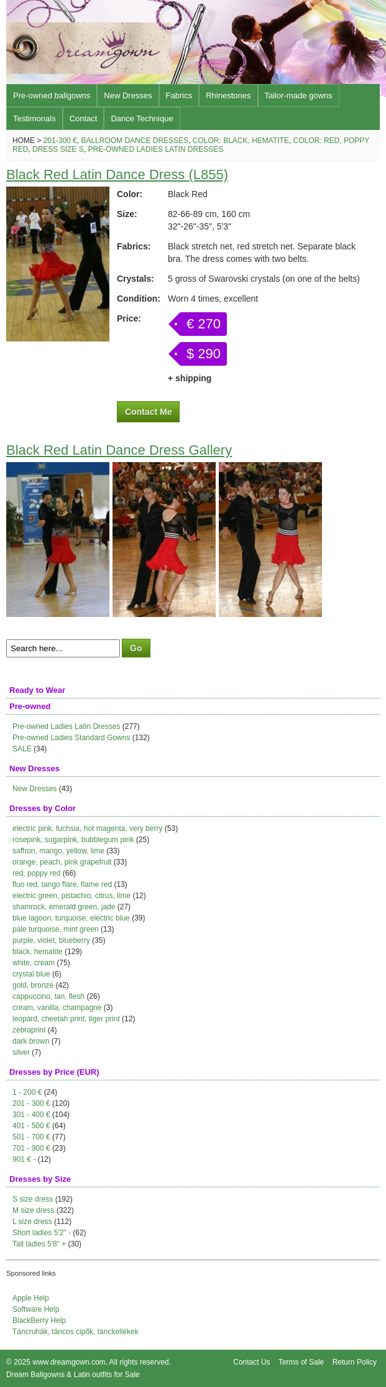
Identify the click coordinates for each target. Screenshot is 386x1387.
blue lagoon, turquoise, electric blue (71, 918)
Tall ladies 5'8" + (39, 1244)
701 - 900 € (31, 1148)
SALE (22, 749)
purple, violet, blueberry (51, 940)
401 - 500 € (31, 1125)
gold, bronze (32, 985)
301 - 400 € (31, 1114)
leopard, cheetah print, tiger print (66, 1018)
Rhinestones (228, 95)
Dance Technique (142, 118)
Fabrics (179, 95)
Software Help (35, 1309)
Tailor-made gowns (299, 95)
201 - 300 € (31, 1103)
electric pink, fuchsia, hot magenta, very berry (87, 828)
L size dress (32, 1221)
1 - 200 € (27, 1092)
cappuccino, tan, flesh (48, 996)
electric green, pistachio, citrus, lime (71, 895)
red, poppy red (36, 873)
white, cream (33, 962)
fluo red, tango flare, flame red (62, 884)
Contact (84, 118)
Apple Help (30, 1298)
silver (21, 1052)
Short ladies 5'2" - (41, 1232)
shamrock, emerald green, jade (63, 906)
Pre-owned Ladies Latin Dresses (155, 149)
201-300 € (60, 140)
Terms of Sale (301, 1362)
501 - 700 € (31, 1137)
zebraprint (28, 1030)
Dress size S (58, 149)
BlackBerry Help (39, 1320)
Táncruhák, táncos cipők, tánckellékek (75, 1331)
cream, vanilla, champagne (56, 1007)
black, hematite (37, 951)
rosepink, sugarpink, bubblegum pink (73, 839)
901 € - (23, 1159)
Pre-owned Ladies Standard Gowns (71, 737)
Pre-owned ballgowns (51, 95)
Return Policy (355, 1362)
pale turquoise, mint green (55, 929)
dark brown (30, 1041)
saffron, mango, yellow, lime (58, 851)
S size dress (32, 1199)
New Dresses (128, 95)
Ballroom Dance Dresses (134, 140)
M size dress (33, 1210)
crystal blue (31, 974)
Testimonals (34, 118)
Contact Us (251, 1362)
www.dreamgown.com (68, 1362)
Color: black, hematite (241, 140)
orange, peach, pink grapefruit (61, 862)
